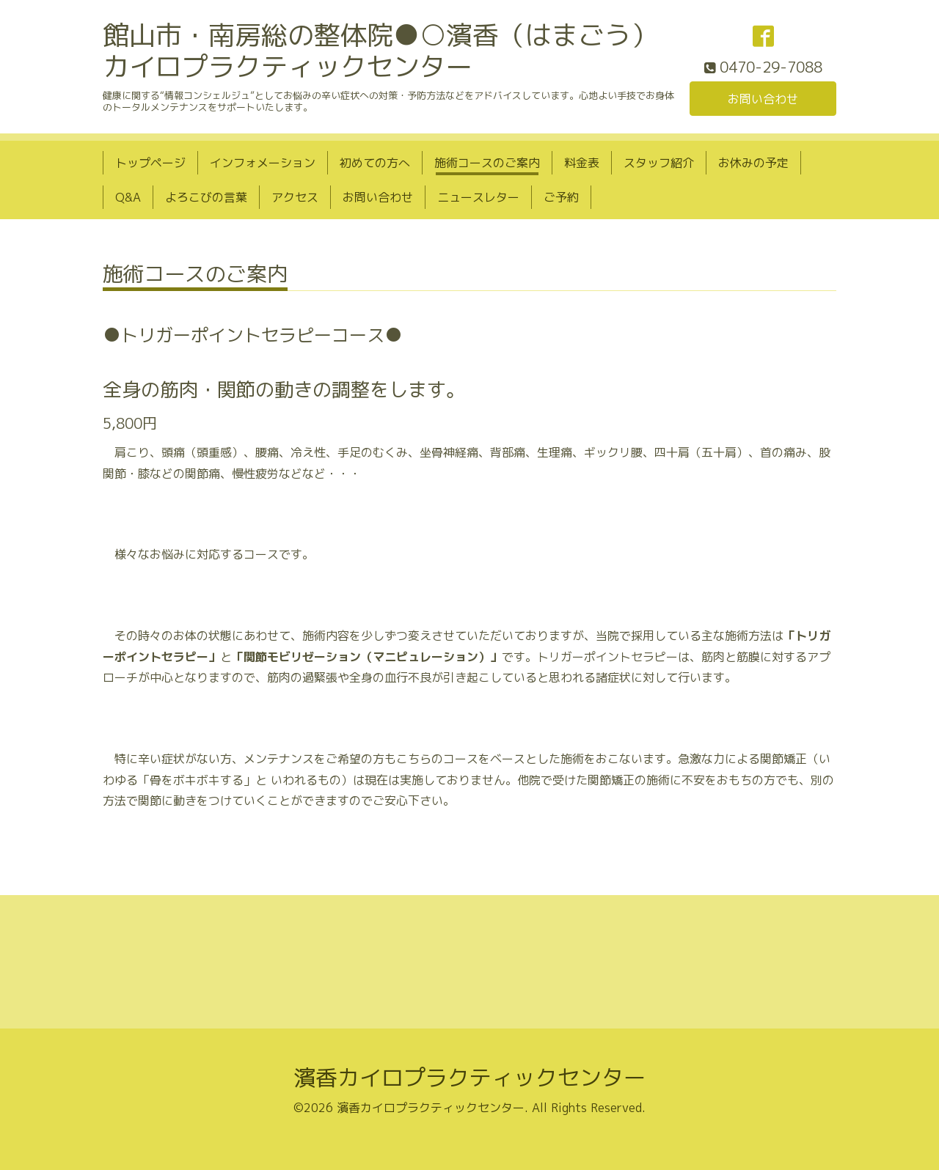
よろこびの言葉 (206, 197)
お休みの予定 (753, 163)
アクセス (294, 197)
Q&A (128, 197)
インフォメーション (262, 163)
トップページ (150, 163)
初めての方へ (375, 163)
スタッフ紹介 (659, 163)
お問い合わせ (763, 99)
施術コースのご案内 (487, 163)
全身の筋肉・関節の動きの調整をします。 (284, 389)
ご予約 (561, 197)
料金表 (581, 163)
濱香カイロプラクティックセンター (469, 1077)
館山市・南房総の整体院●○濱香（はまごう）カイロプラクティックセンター (380, 50)
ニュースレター (478, 197)
